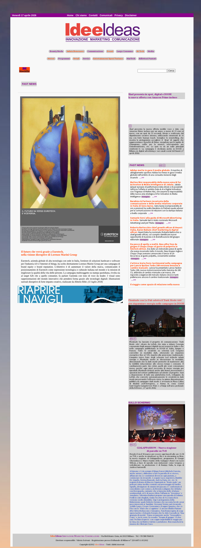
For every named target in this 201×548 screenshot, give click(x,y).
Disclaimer (131, 15)
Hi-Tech (140, 51)
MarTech (131, 58)
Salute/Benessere (75, 51)
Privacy (119, 15)
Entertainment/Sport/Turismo (108, 58)
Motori (51, 58)
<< (160, 165)
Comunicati (106, 15)
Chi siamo (81, 15)
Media (151, 51)
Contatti (93, 15)
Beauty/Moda (56, 51)
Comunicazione (95, 51)
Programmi (64, 58)
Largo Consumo (125, 51)
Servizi (86, 58)
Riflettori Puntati (147, 58)
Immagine (146, 197)
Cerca (171, 70)
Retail (76, 58)
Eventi (110, 51)
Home (70, 15)
